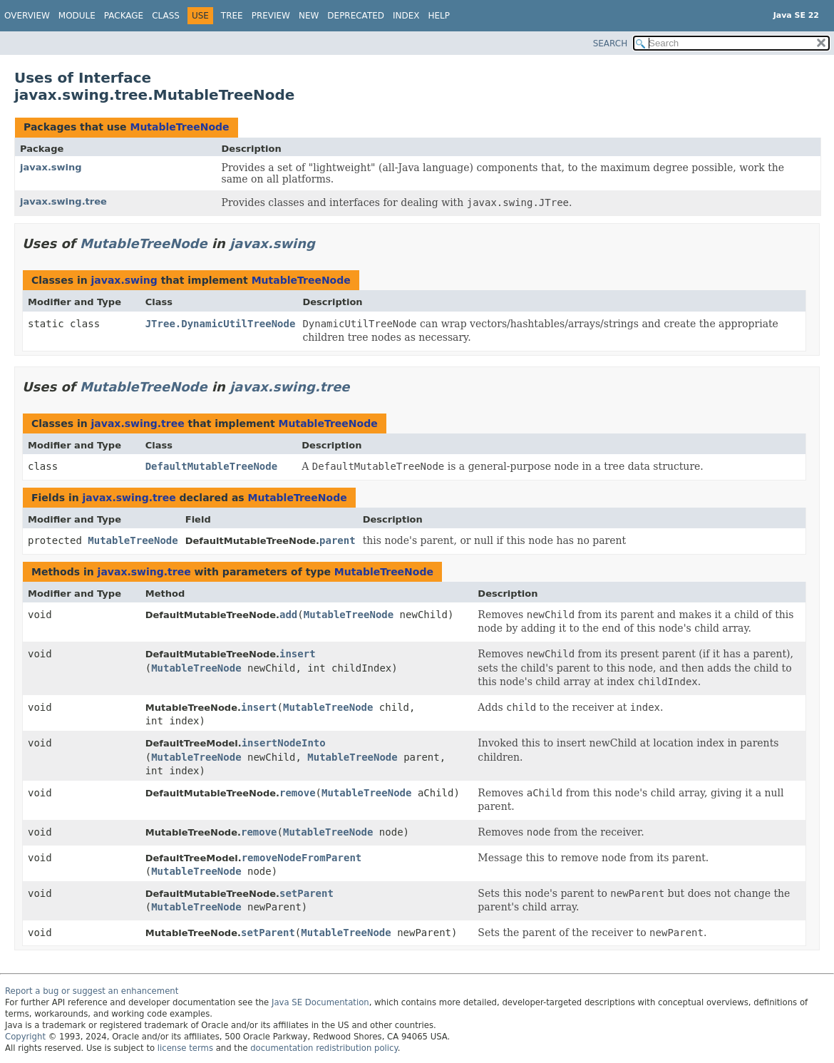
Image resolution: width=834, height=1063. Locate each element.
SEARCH (610, 43)
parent (337, 540)
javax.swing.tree (63, 201)
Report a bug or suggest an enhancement (91, 991)
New (309, 16)
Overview (27, 16)
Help (439, 16)
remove (297, 792)
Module (77, 16)
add (288, 614)
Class (166, 16)
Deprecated (355, 16)
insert (297, 653)
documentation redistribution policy (323, 1048)
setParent (306, 893)
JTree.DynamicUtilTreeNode (220, 323)
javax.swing (51, 167)
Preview (271, 16)
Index (406, 16)
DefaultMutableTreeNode (211, 466)
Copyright (25, 1037)
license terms (185, 1048)
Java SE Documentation (320, 1002)
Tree (232, 16)
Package (123, 16)
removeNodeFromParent (302, 857)
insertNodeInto (284, 743)
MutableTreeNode (179, 127)
